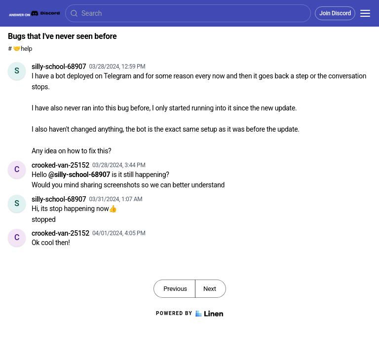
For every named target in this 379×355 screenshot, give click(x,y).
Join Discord (335, 13)
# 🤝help (20, 48)
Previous (175, 288)
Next (209, 288)
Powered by (189, 314)
